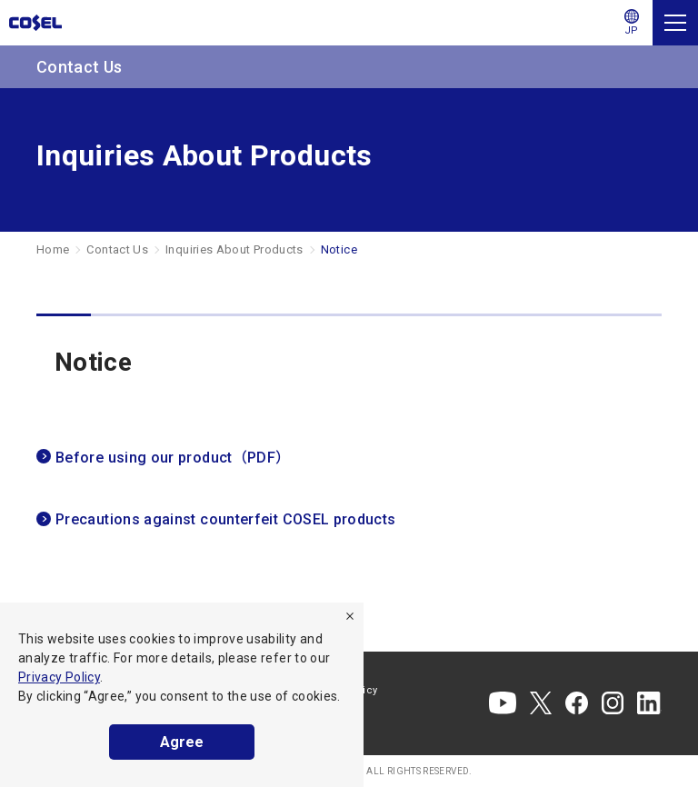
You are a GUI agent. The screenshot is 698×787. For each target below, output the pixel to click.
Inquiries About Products (234, 249)
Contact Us (117, 249)
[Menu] (675, 22)
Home (52, 249)
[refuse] (349, 616)
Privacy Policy (59, 677)
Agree (182, 742)
